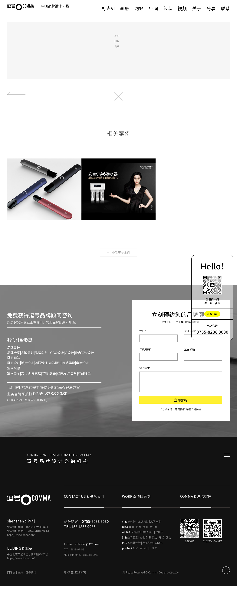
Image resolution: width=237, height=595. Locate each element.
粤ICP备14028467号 (75, 581)
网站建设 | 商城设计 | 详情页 (142, 541)
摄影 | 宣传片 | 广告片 (139, 557)
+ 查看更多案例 (118, 260)
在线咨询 (212, 314)
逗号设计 (31, 581)
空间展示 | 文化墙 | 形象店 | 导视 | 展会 (146, 546)
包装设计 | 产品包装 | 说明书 (142, 551)
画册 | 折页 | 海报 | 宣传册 (140, 535)
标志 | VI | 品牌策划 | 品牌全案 (141, 530)
